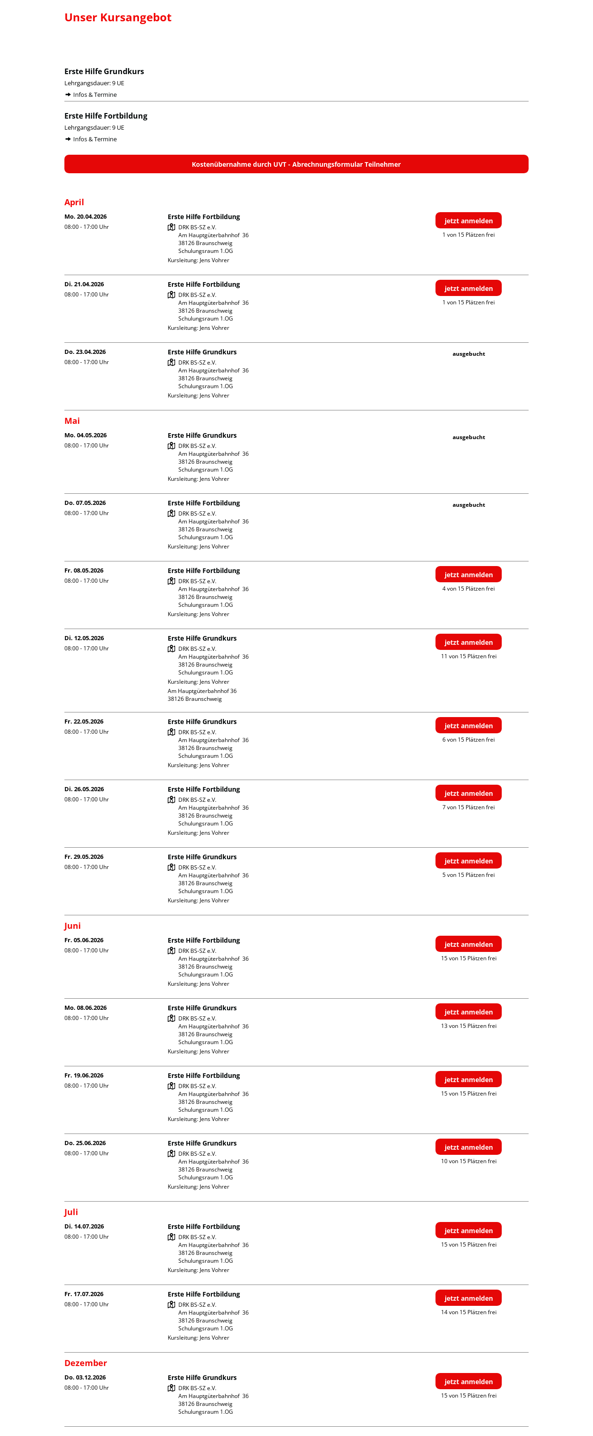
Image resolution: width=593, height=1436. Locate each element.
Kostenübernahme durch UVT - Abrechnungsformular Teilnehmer (296, 164)
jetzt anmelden (469, 220)
